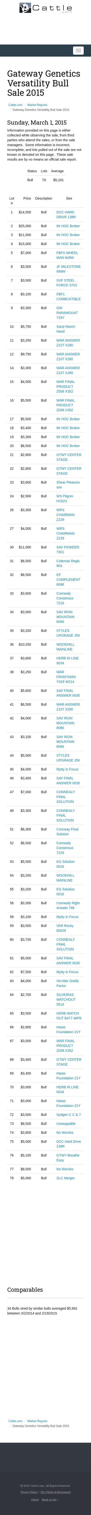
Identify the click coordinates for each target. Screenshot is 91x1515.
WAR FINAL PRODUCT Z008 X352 (66, 386)
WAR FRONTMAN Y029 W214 (66, 677)
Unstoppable (66, 1124)
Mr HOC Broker (68, 226)
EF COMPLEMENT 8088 (69, 579)
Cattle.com (15, 105)
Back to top (50, 1499)
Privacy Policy (29, 1492)
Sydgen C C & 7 (69, 1115)
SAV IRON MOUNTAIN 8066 (65, 617)
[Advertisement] (45, 1232)
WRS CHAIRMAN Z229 (66, 515)
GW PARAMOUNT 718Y (67, 313)
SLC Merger (66, 1178)
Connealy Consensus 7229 (65, 598)
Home (35, 1499)
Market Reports (37, 105)
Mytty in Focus (67, 769)
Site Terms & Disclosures (56, 1492)
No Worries (65, 1132)
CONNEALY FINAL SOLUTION (66, 797)
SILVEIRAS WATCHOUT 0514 (66, 999)
